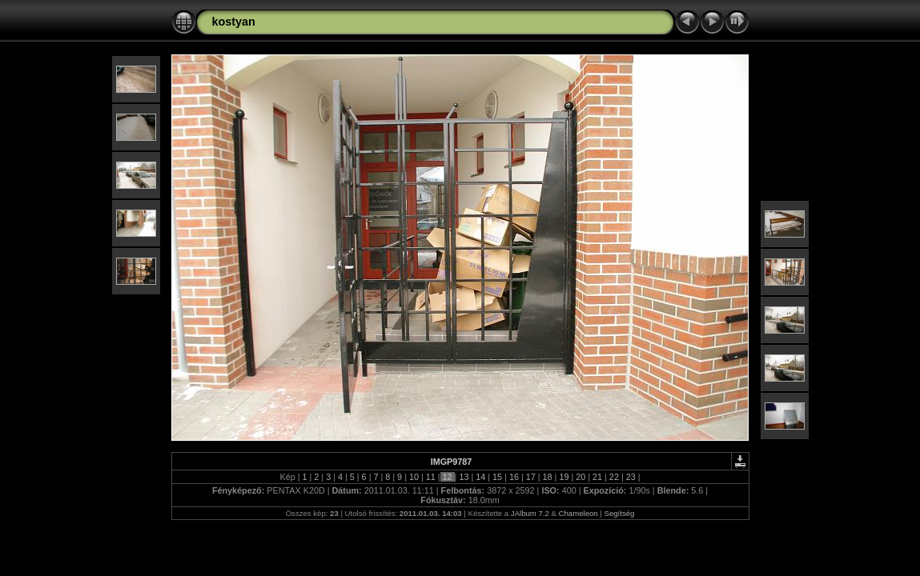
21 (597, 477)
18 (547, 477)
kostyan (233, 21)
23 (631, 477)
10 (414, 477)
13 (463, 477)
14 (480, 477)
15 (497, 477)
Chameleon (578, 513)
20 (580, 477)
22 (614, 477)
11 (431, 477)
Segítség (620, 513)
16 (514, 477)
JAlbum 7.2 (530, 513)
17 (531, 477)
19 (563, 477)
